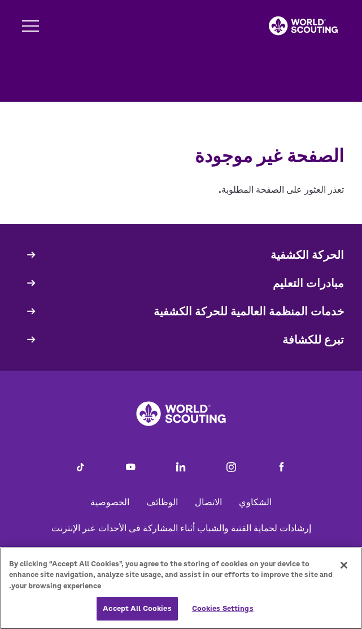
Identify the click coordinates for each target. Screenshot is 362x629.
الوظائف (162, 502)
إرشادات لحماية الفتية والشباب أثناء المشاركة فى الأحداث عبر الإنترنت (181, 528)
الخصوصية (109, 502)
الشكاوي (255, 502)
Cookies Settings (223, 615)
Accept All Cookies (137, 615)
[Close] (344, 571)
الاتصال (208, 502)
